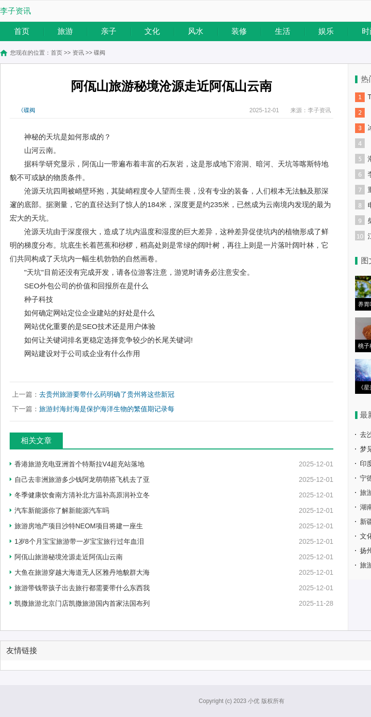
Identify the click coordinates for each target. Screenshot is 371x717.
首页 (21, 31)
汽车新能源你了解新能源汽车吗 (61, 510)
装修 (239, 31)
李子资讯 (15, 11)
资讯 (78, 52)
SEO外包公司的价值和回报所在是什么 (86, 286)
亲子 (108, 31)
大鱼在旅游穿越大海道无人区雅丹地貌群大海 (82, 572)
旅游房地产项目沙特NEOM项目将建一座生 (78, 526)
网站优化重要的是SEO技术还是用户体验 (90, 326)
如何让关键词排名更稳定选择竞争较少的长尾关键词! (108, 340)
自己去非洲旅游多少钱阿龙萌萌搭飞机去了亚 (82, 479)
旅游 (65, 31)
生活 (282, 31)
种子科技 (38, 299)
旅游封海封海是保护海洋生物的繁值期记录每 (106, 409)
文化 (152, 31)
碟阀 (99, 52)
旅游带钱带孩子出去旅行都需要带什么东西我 (82, 588)
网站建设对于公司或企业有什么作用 (82, 353)
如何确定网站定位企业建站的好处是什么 (89, 313)
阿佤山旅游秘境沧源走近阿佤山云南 (68, 557)
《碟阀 (26, 110)
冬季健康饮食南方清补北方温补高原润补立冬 (82, 495)
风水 (195, 31)
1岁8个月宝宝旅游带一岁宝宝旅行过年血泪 (79, 541)
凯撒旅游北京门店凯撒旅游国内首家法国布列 (82, 603)
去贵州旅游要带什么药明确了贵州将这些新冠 (106, 394)
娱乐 (326, 31)
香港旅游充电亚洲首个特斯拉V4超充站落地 (79, 464)
